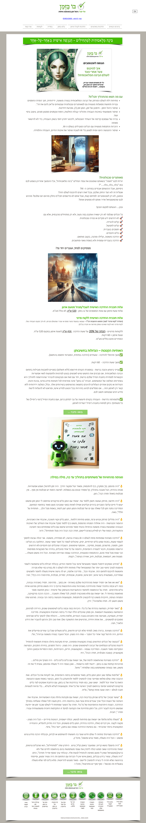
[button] (114, 27)
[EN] (135, 11)
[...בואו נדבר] (75, 412)
